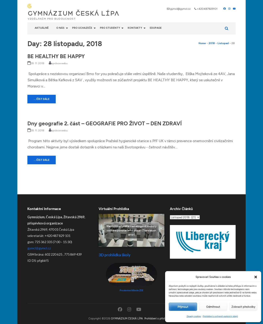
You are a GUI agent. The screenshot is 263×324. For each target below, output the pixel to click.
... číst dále (41, 99)
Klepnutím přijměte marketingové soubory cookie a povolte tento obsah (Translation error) (131, 230)
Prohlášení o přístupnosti (159, 318)
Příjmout (183, 306)
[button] (256, 277)
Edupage (156, 27)
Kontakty (135, 27)
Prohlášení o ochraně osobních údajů (220, 316)
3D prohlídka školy (114, 254)
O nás (60, 27)
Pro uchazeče (82, 27)
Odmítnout (213, 306)
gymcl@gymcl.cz (180, 8)
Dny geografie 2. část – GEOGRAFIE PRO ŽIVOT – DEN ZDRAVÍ (104, 123)
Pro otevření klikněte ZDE (132, 290)
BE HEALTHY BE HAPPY (56, 56)
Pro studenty (110, 27)
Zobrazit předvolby (243, 306)
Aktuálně (42, 27)
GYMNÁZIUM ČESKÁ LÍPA (73, 13)
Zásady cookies (193, 316)
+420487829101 (207, 8)
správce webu (59, 63)
